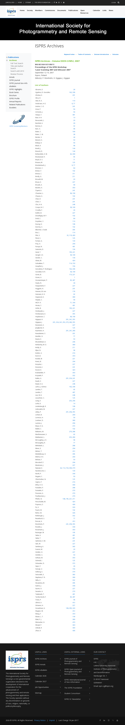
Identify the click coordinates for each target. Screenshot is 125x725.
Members (38, 10)
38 (74, 134)
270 (67, 322)
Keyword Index (69, 54)
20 (74, 120)
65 (74, 157)
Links (104, 10)
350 (74, 188)
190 (74, 193)
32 (74, 126)
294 (74, 244)
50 (74, 140)
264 (74, 415)
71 (74, 160)
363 (74, 546)
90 (74, 185)
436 (74, 504)
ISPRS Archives (41, 659)
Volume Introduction (101, 54)
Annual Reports (15, 101)
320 (74, 507)
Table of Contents (84, 54)
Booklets (12, 107)
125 (74, 162)
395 (74, 454)
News (111, 10)
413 (74, 451)
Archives (13, 60)
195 (70, 252)
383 (74, 574)
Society (30, 10)
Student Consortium (72, 693)
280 (70, 322)
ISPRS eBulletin (41, 670)
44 (74, 137)
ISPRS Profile (14, 98)
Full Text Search (16, 63)
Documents (61, 10)
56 (74, 109)
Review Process (16, 74)
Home (20, 2)
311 (74, 174)
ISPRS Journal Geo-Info (18, 83)
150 (74, 263)
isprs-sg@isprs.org (106, 686)
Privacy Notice (40, 720)
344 (74, 474)
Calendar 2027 (40, 681)
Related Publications (17, 104)
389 (74, 297)
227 (74, 182)
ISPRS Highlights (15, 89)
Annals (12, 77)
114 (74, 232)
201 (74, 95)
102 (74, 171)
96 (74, 129)
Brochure (13, 95)
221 (74, 252)
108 (74, 224)
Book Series (14, 92)
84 (74, 168)
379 (74, 468)
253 (64, 322)
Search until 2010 (17, 71)
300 (74, 154)
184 (74, 303)
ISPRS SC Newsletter (72, 699)
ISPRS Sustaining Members (19, 126)
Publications (73, 10)
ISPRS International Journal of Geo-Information (74, 681)
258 (74, 401)
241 (74, 106)
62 (71, 154)
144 (74, 148)
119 (74, 101)
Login (113, 2)
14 (74, 118)
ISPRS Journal (14, 80)
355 (74, 314)
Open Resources (84, 11)
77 (74, 104)
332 (74, 375)
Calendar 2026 (40, 676)
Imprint (52, 720)
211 (74, 176)
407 (74, 280)
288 (74, 432)
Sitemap (28, 2)
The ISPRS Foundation (42, 2)
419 (74, 356)
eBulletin (12, 86)
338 (74, 92)
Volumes (115, 54)
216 (74, 353)
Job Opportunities (42, 687)
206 (74, 342)
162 (70, 92)
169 (74, 132)
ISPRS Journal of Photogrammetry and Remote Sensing (72, 661)
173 (70, 275)
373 (74, 426)
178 (74, 291)
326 (74, 513)
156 (74, 266)
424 (74, 261)
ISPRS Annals (40, 664)
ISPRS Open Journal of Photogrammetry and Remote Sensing (73, 671)
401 (74, 115)
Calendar (96, 10)
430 (74, 235)
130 (74, 241)
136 (74, 249)
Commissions (50, 10)
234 (57, 322)
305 (74, 230)
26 (74, 89)
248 (74, 204)
